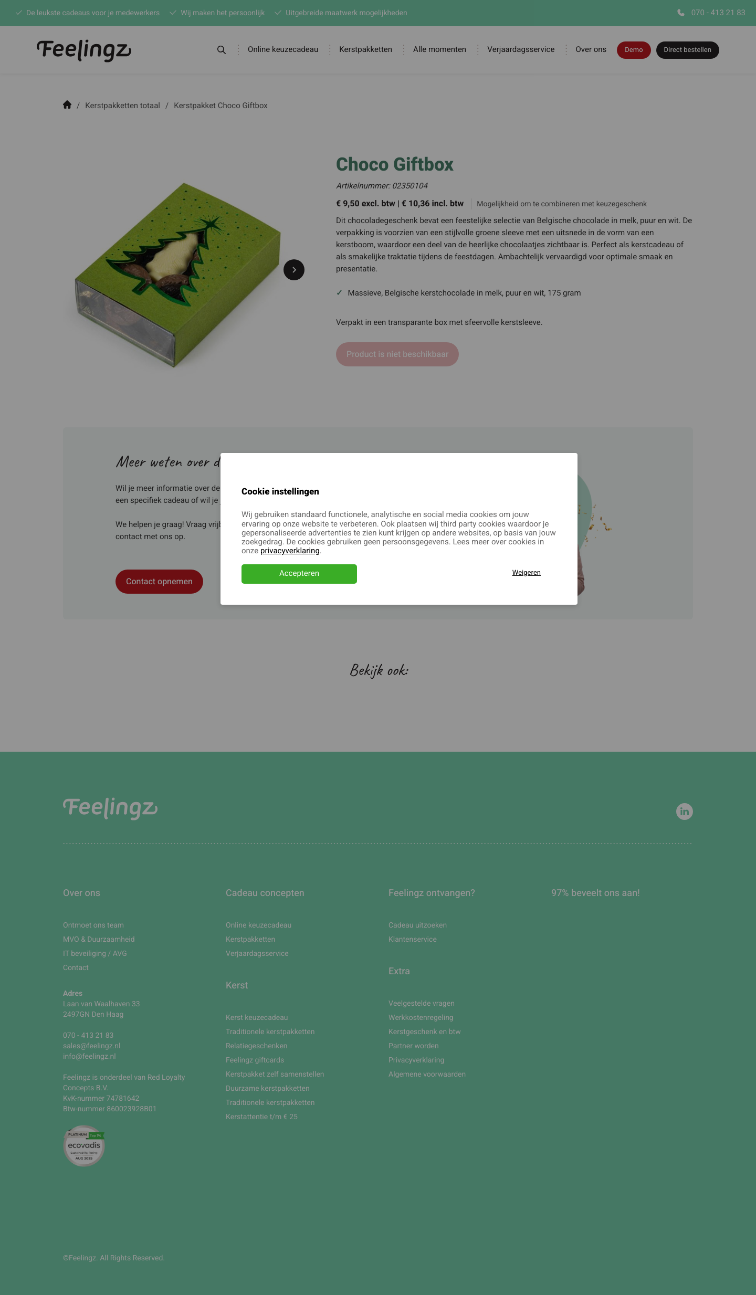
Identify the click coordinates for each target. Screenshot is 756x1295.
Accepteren (299, 574)
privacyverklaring (290, 551)
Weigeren (526, 573)
